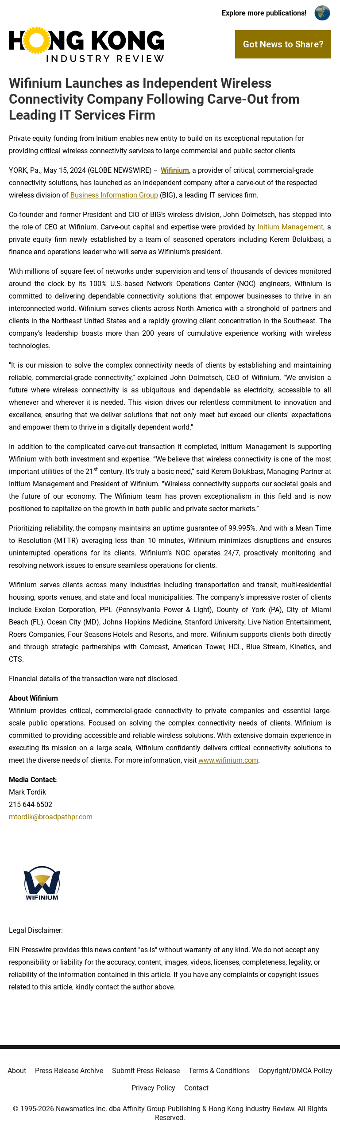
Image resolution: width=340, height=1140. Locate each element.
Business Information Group (114, 195)
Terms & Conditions (219, 1070)
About (17, 1070)
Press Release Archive (69, 1070)
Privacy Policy (153, 1088)
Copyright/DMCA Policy (295, 1070)
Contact (196, 1088)
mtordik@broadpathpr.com (51, 817)
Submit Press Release (146, 1070)
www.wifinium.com (228, 760)
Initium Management (291, 227)
